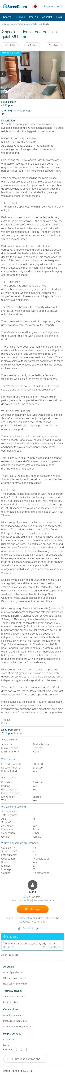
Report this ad (52, 947)
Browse (20, 16)
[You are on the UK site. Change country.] (35, 6)
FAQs (6, 1044)
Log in (59, 6)
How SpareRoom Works (15, 983)
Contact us (8, 1039)
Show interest (27, 917)
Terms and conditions (14, 996)
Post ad (33, 16)
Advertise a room (12, 1015)
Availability (10, 739)
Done (4, 723)
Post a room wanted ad (15, 1020)
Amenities (10, 777)
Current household (15, 806)
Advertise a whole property (17, 1026)
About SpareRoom (12, 972)
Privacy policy (10, 1002)
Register (49, 6)
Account (47, 16)
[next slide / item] (62, 74)
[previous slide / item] (3, 74)
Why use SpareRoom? (14, 977)
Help (59, 16)
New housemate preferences (21, 842)
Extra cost (10, 759)
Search (7, 16)
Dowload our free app (26, 1058)
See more (8, 946)
